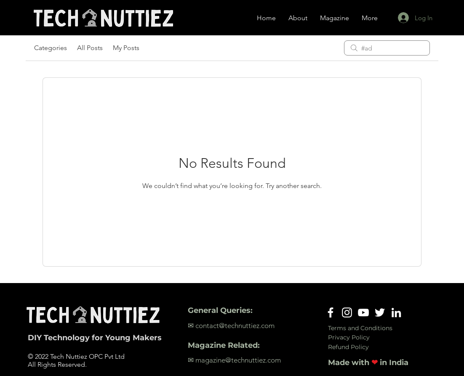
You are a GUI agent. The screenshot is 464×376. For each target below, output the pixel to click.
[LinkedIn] (396, 312)
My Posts (126, 48)
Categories (50, 48)
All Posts (90, 48)
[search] (387, 48)
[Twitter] (380, 312)
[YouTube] (363, 312)
